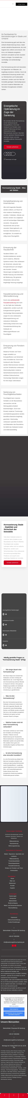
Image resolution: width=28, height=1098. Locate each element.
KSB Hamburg (11, 1066)
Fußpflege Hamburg (16, 1077)
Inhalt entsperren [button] (14, 1009)
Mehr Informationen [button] (14, 1006)
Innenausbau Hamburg (6, 1077)
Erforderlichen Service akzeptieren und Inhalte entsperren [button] (14, 1013)
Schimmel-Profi (15, 1073)
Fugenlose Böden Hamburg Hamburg (14, 1062)
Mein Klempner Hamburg (16, 1050)
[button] (14, 671)
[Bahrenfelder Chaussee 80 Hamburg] (14, 928)
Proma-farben (22, 1069)
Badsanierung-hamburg (6, 1073)
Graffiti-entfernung (22, 1075)
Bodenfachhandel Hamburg (7, 1060)
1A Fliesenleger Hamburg (19, 1056)
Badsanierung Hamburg (14, 1064)
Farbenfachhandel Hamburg (19, 1058)
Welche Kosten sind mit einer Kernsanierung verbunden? (13, 724)
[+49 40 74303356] (14, 933)
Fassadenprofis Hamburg (6, 1058)
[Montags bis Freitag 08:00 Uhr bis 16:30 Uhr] (14, 1043)
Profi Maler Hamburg (5, 1050)
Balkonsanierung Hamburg (11, 1075)
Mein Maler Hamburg (16, 1052)
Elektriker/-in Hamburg (18, 1054)
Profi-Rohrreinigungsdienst (12, 1069)
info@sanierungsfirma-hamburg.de (14, 942)
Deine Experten (21, 1071)
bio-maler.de (3, 1071)
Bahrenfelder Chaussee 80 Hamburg (14, 930)
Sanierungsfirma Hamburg (7, 1056)
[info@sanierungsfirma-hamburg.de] (14, 939)
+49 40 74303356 (14, 936)
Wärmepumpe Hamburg (6, 1079)
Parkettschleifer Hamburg (16, 1067)
